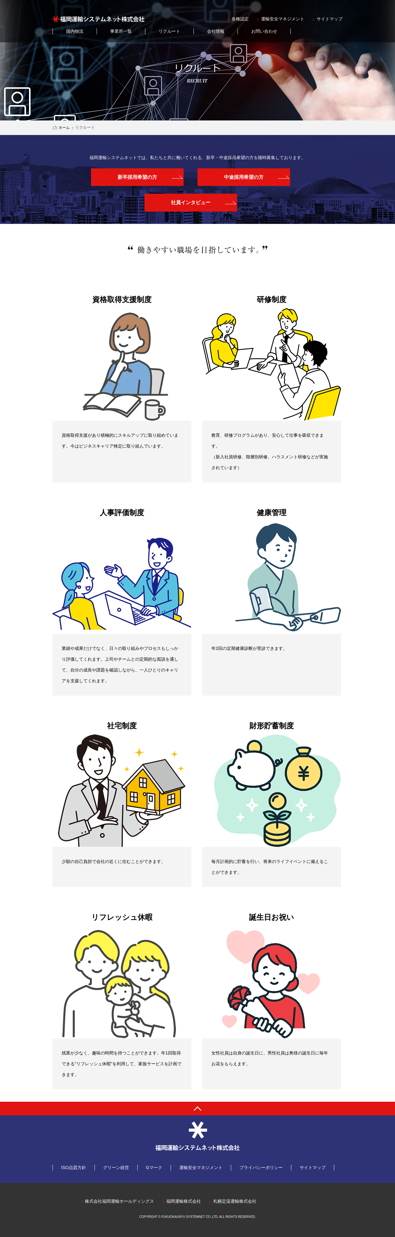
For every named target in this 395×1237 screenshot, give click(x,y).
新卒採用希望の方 (137, 177)
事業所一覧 (121, 31)
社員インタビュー (190, 202)
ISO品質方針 (73, 1167)
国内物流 (74, 31)
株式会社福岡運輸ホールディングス (119, 1201)
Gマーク (154, 1167)
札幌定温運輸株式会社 (234, 1201)
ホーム (64, 127)
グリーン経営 (116, 1167)
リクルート (169, 31)
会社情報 (215, 31)
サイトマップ (330, 19)
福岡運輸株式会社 (183, 1201)
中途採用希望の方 (244, 177)
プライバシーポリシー (261, 1167)
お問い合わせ (264, 31)
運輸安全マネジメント (282, 19)
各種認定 (240, 19)
